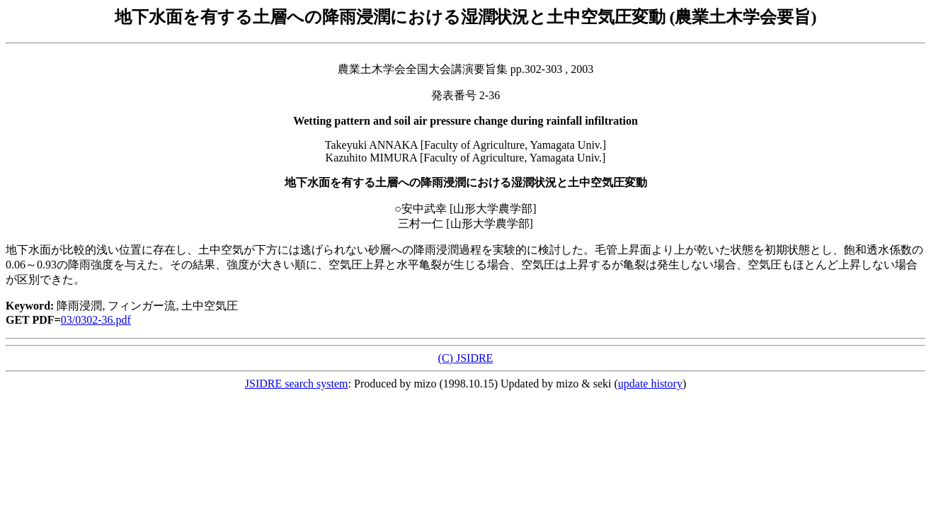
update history (650, 384)
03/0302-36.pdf (96, 320)
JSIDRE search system (296, 384)
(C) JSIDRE (465, 358)
